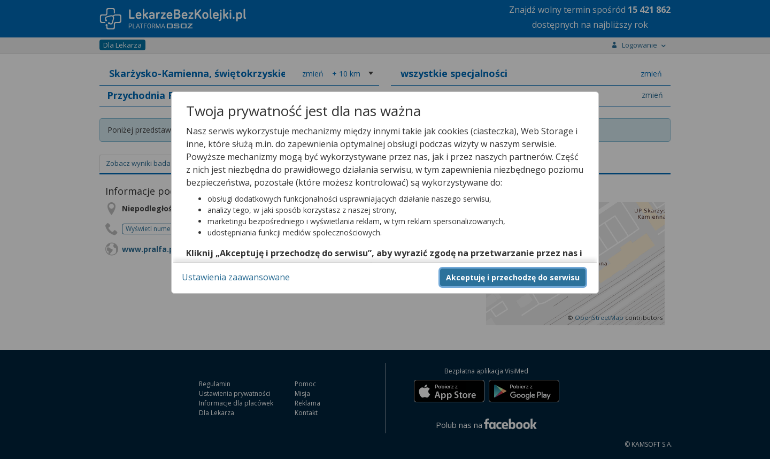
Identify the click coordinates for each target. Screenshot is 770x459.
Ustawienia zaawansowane (236, 277)
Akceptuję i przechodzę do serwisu (513, 277)
